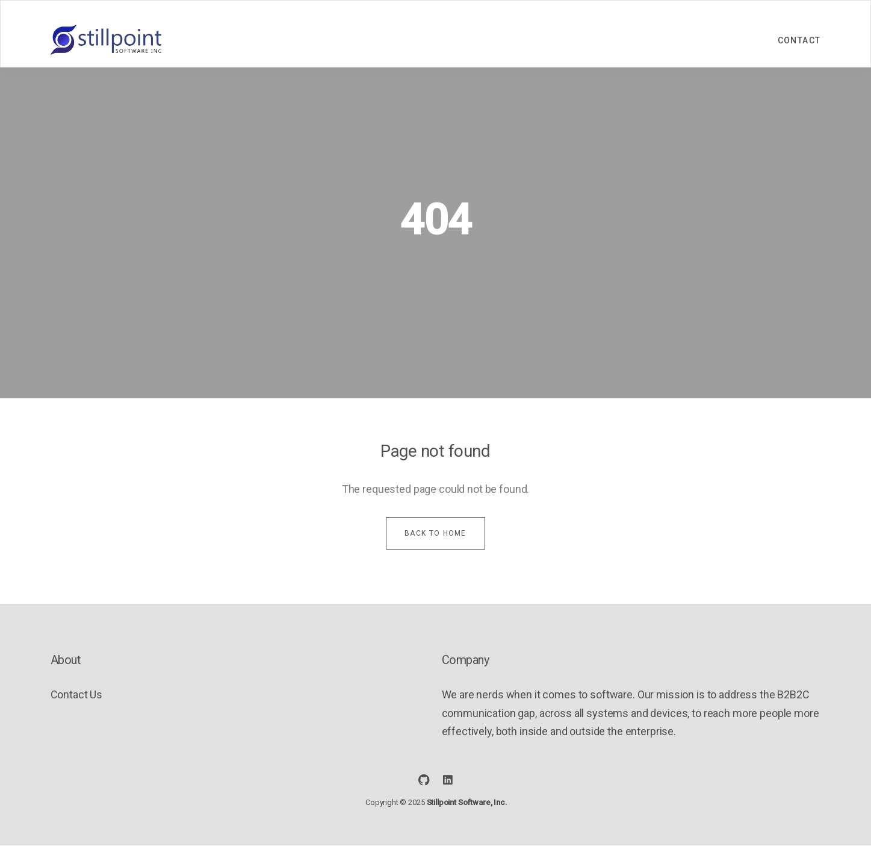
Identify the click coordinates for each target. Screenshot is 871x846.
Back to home (435, 533)
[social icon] (423, 780)
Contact (799, 40)
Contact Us (77, 694)
